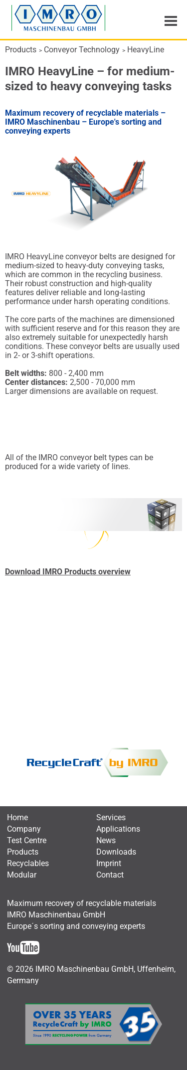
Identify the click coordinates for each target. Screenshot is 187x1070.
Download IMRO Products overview (68, 571)
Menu (171, 21)
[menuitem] (17, 817)
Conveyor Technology (82, 49)
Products (20, 49)
